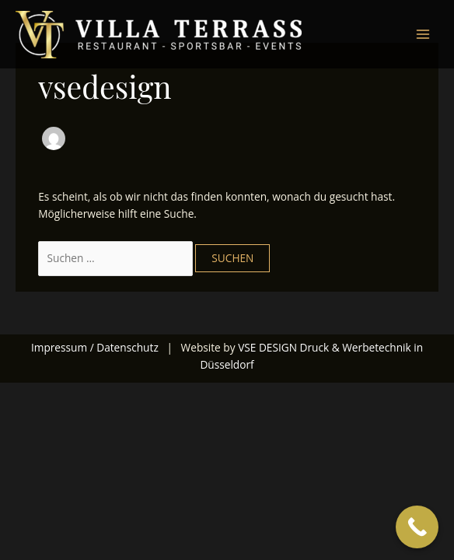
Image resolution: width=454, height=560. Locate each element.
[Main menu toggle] (423, 35)
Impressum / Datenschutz (95, 347)
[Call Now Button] (417, 527)
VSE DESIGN (267, 347)
